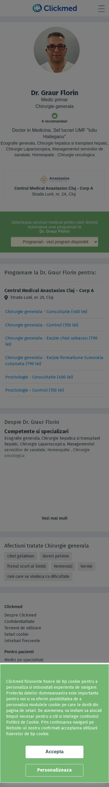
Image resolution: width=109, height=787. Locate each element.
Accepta (54, 751)
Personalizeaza (54, 770)
